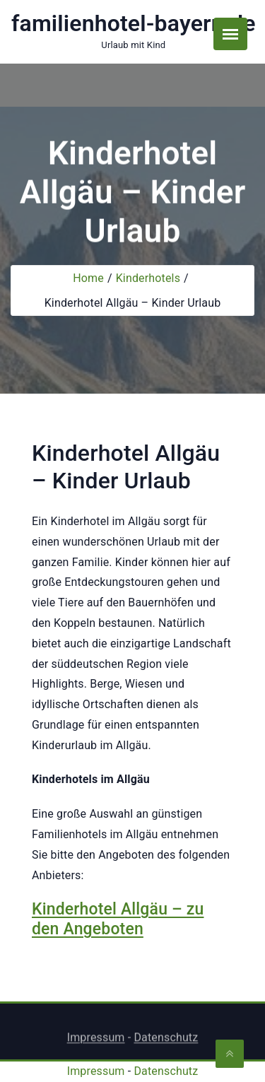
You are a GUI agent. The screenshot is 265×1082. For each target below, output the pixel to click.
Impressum (96, 1040)
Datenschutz (166, 1040)
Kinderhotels (148, 278)
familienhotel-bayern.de (133, 23)
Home (88, 278)
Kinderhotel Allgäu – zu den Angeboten (118, 919)
